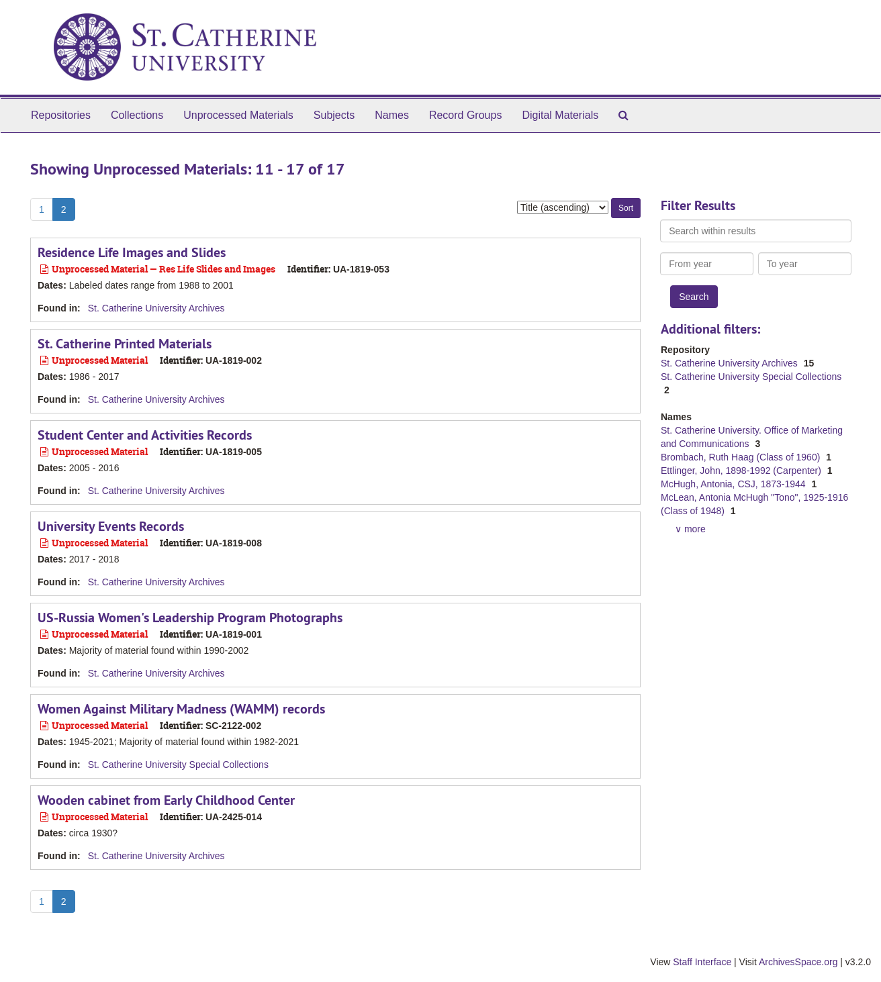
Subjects (334, 115)
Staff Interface (702, 961)
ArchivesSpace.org (798, 961)
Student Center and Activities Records (145, 435)
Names (392, 115)
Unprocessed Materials (238, 115)
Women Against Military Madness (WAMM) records (181, 709)
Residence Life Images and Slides (132, 252)
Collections (137, 115)
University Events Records (111, 526)
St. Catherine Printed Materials (125, 343)
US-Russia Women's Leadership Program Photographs (190, 617)
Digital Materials (560, 115)
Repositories (61, 115)
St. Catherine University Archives (156, 308)
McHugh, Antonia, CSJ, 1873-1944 (734, 484)
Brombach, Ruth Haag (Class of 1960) (742, 457)
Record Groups (465, 115)
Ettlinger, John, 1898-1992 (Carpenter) (742, 470)
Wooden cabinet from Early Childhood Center (166, 800)
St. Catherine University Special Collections (178, 764)
